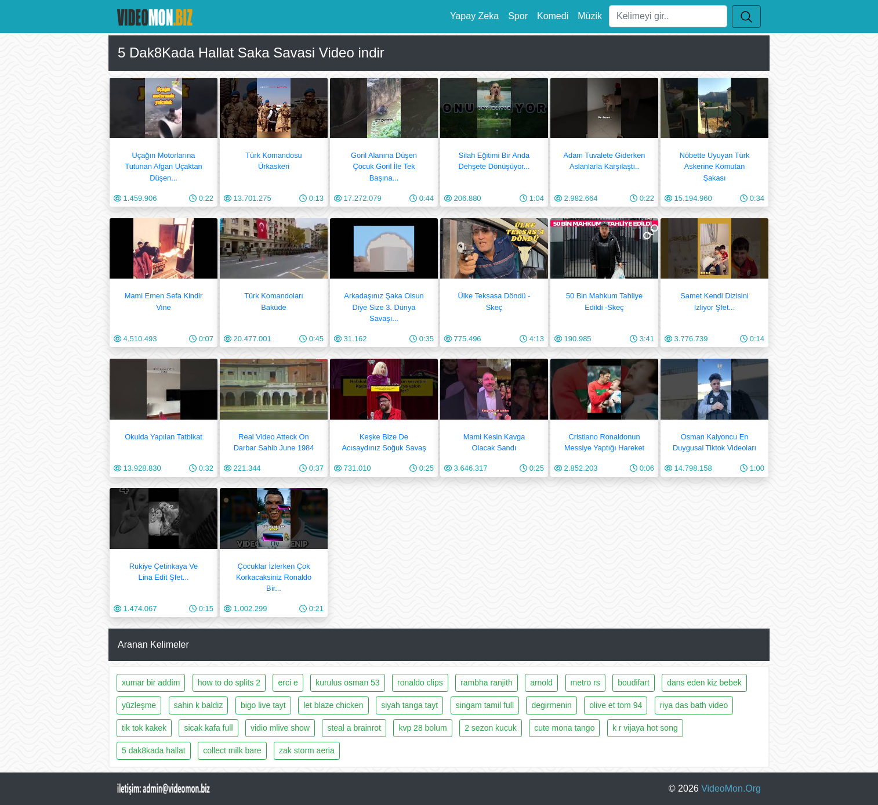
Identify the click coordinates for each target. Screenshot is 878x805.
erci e (287, 682)
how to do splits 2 (229, 682)
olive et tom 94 (615, 705)
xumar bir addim (151, 682)
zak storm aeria (307, 750)
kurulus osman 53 (347, 682)
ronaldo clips (420, 682)
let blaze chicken (333, 705)
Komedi (552, 16)
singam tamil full (485, 705)
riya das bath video (694, 705)
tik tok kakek (144, 727)
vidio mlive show (280, 727)
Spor (518, 16)
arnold (541, 682)
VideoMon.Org (731, 788)
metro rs (585, 682)
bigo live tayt (263, 705)
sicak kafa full (208, 727)
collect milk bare (232, 750)
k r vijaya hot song (645, 727)
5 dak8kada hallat (154, 750)
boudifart (633, 682)
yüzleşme (139, 705)
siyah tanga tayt (409, 705)
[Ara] (668, 16)
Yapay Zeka (474, 16)
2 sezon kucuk (491, 727)
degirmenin (551, 705)
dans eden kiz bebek (704, 682)
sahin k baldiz (198, 705)
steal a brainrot (354, 727)
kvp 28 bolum (422, 727)
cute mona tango (564, 727)
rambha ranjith (486, 682)
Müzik (590, 16)
